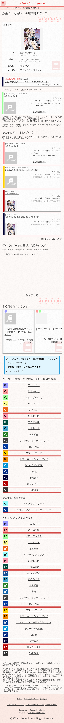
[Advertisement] (32, 275)
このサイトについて (15, 704)
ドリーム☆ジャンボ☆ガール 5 (49, 330)
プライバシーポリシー (35, 704)
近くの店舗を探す (39, 112)
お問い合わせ (51, 704)
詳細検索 (43, 698)
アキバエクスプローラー (32, 3)
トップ (6, 8)
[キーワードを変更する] (14, 371)
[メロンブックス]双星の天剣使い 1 (25, 8)
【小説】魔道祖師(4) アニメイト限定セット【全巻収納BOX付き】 (19, 331)
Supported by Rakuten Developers (32, 710)
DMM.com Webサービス (36, 712)
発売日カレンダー (31, 698)
